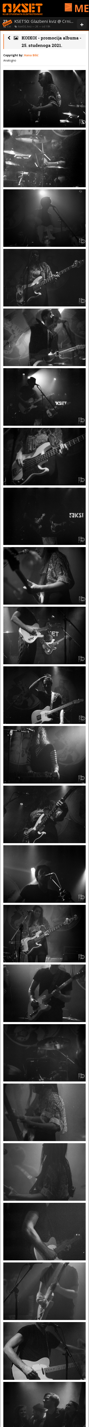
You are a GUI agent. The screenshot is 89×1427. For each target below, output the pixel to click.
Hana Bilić (31, 55)
